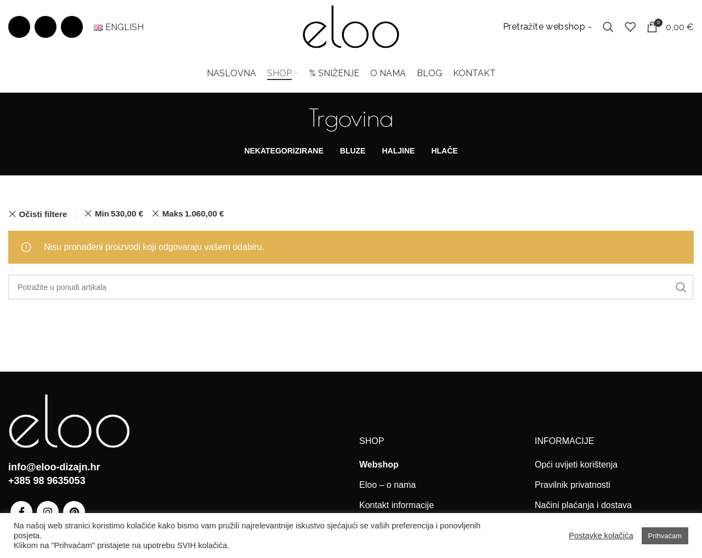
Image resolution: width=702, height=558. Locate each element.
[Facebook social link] (19, 27)
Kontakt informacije (396, 506)
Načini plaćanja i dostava (583, 506)
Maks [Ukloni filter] (193, 215)
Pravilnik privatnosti (572, 486)
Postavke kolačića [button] (601, 535)
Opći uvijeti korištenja (576, 465)
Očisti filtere (43, 214)
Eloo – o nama (387, 486)
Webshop (379, 465)
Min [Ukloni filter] (119, 215)
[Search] (608, 27)
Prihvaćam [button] (665, 536)
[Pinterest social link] (72, 27)
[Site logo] (351, 26)
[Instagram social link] (45, 27)
